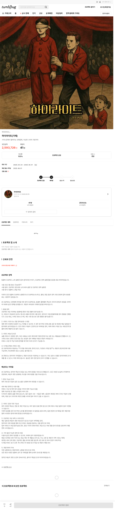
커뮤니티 (24, 222)
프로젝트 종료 (63, 505)
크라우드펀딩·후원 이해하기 (9, 266)
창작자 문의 (31, 212)
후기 (31, 222)
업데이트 (16, 222)
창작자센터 (105, 13)
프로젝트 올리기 (90, 7)
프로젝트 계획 (6, 222)
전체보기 (107, 486)
